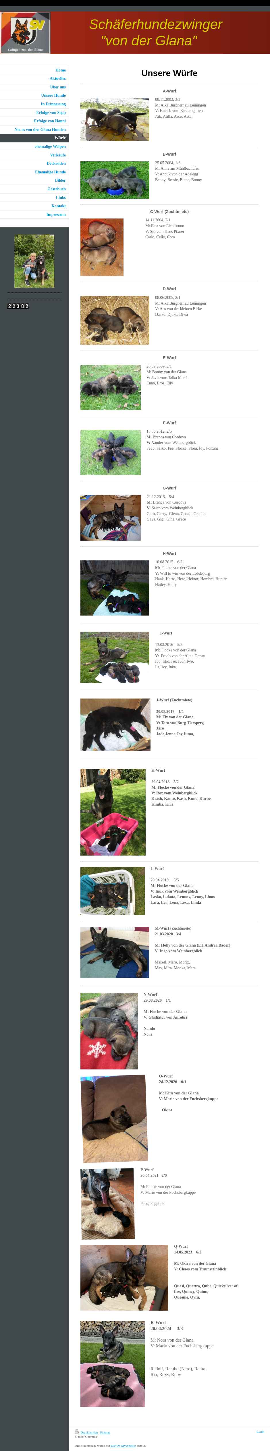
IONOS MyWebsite (123, 1445)
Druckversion (87, 1432)
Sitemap (105, 1432)
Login (260, 1431)
